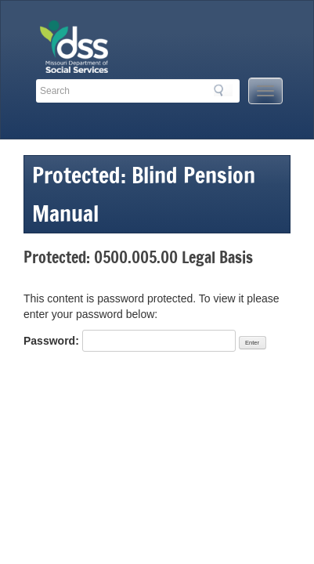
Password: (129, 341)
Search (223, 90)
